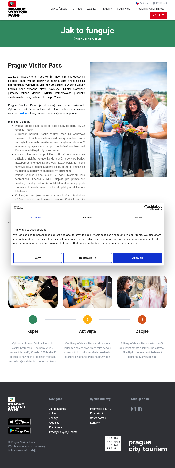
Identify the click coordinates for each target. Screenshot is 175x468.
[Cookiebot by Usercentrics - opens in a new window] (147, 207)
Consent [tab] (36, 217)
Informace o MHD (100, 409)
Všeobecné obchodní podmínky (26, 446)
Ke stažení (96, 413)
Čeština (142, 3)
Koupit (158, 15)
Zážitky (91, 8)
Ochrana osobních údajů (22, 450)
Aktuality (107, 8)
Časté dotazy (98, 418)
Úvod (77, 38)
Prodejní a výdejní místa (150, 8)
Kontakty (95, 422)
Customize (87, 257)
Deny (37, 257)
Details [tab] (87, 217)
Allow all (137, 257)
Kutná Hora (123, 8)
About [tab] (139, 217)
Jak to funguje (60, 8)
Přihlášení (161, 3)
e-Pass (77, 8)
